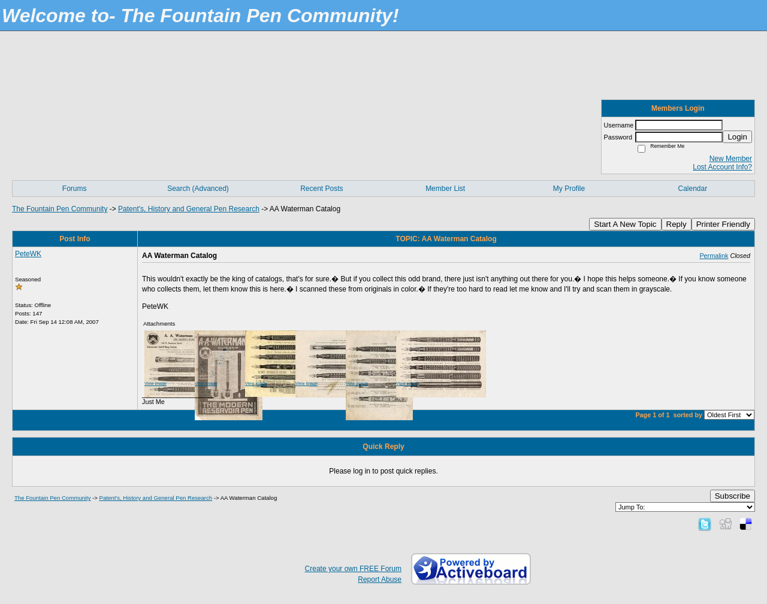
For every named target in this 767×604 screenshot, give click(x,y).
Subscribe (732, 495)
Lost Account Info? (722, 167)
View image (155, 383)
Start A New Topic (625, 224)
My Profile (569, 188)
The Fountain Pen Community (59, 209)
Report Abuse (379, 579)
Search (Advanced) (198, 188)
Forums (74, 188)
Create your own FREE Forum (353, 568)
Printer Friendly (723, 224)
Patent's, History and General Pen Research (188, 209)
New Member (730, 158)
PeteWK (28, 254)
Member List (445, 188)
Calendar (692, 188)
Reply (676, 224)
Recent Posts (321, 188)
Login (737, 136)
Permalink (713, 255)
